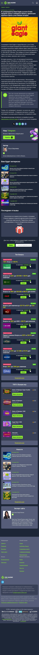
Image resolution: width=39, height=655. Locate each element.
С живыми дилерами (25, 553)
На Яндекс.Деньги (24, 547)
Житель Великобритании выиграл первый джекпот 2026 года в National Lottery (23, 183)
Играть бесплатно (17, 395)
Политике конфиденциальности (9, 603)
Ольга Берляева (13, 148)
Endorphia (22, 563)
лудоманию (23, 622)
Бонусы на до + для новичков (16, 276)
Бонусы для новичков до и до (18, 306)
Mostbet (34, 349)
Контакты (3, 550)
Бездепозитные (5, 560)
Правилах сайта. (23, 603)
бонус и (10, 262)
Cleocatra (15, 433)
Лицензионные (23, 555)
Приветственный (7, 259)
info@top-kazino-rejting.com (20, 593)
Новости (3, 544)
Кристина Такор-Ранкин (18, 513)
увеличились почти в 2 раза (9, 119)
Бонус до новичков (14, 367)
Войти (11, 245)
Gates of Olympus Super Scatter (21, 390)
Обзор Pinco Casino (31, 289)
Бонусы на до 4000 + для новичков (19, 321)
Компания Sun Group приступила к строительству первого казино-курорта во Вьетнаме (24, 197)
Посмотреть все (19, 379)
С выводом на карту (24, 550)
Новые (21, 544)
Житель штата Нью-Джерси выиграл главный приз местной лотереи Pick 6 (22, 169)
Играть (23, 267)
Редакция (3, 547)
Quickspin (22, 572)
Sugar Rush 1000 (17, 423)
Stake (34, 365)
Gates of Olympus (17, 401)
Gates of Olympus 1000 (18, 412)
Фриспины (3, 563)
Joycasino (33, 333)
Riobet (34, 273)
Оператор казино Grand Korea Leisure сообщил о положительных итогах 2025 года (21, 190)
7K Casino (33, 303)
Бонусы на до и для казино (19, 292)
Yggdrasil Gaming (24, 566)
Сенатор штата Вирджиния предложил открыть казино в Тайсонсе (23, 176)
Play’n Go (22, 569)
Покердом (33, 259)
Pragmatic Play (15, 392)
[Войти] (36, 2)
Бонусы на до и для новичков (16, 352)
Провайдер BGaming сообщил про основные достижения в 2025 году (23, 204)
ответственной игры (7, 620)
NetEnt (21, 560)
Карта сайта (4, 553)
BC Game (33, 319)
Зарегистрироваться (24, 245)
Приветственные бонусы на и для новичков (18, 336)
